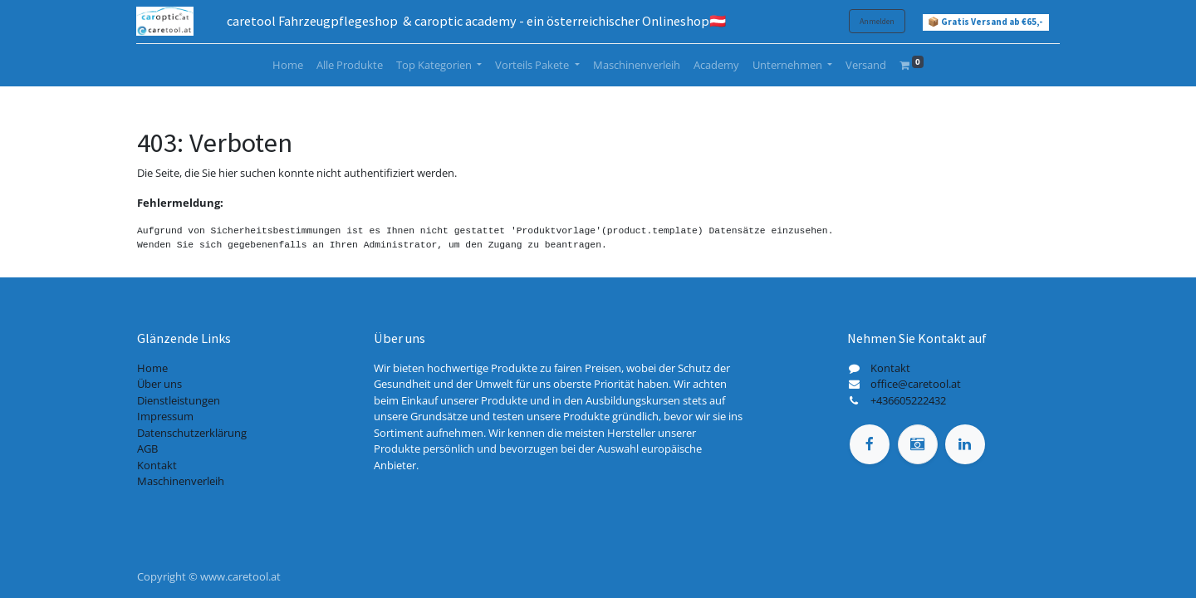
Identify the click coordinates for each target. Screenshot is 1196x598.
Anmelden (876, 21)
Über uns (159, 383)
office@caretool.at (915, 383)
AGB (147, 448)
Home (152, 367)
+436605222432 (908, 400)
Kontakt (157, 465)
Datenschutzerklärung (192, 432)
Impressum (165, 416)
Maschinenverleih (180, 480)
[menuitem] (288, 66)
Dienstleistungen (178, 400)
